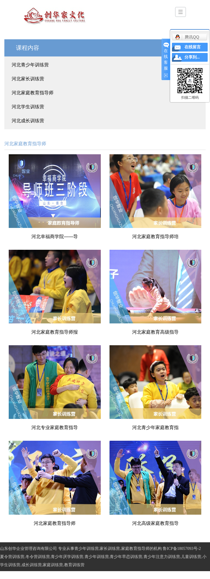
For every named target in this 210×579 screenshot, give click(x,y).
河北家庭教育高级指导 (155, 332)
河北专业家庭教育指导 (54, 427)
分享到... (192, 57)
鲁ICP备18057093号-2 (182, 548)
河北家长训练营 (28, 78)
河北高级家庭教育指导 (155, 523)
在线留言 (192, 47)
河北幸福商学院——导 (54, 236)
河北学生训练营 (28, 106)
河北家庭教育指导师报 (54, 332)
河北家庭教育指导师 (32, 92)
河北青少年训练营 (30, 64)
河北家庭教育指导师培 (155, 236)
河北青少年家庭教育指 (155, 427)
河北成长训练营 (28, 120)
